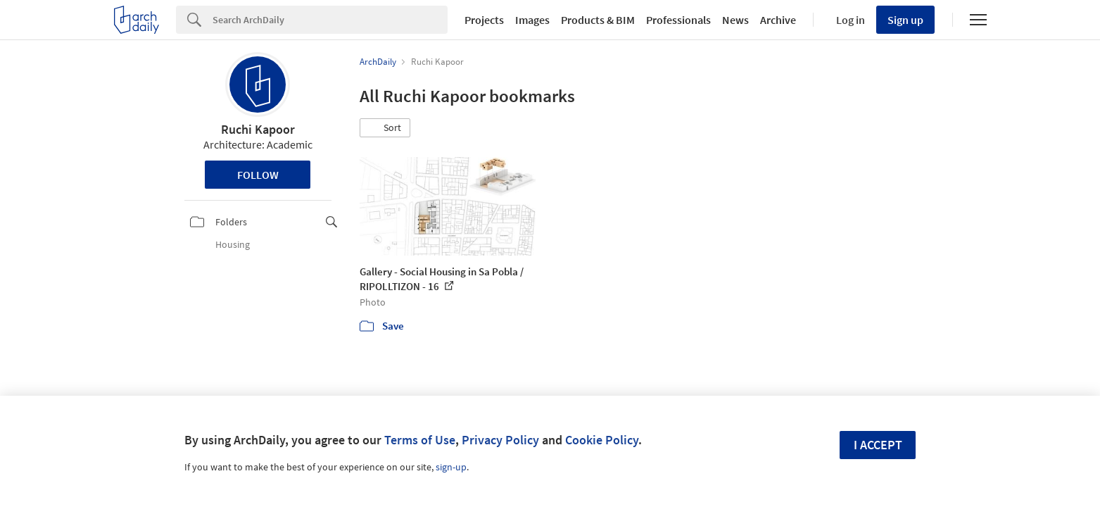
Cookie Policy (601, 440)
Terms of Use (419, 440)
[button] (385, 128)
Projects (484, 19)
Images (532, 19)
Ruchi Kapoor (258, 129)
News (735, 19)
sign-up (451, 467)
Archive (778, 19)
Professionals (678, 19)
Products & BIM (598, 19)
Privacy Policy (500, 440)
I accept (878, 445)
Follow (258, 175)
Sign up (905, 20)
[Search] (330, 20)
